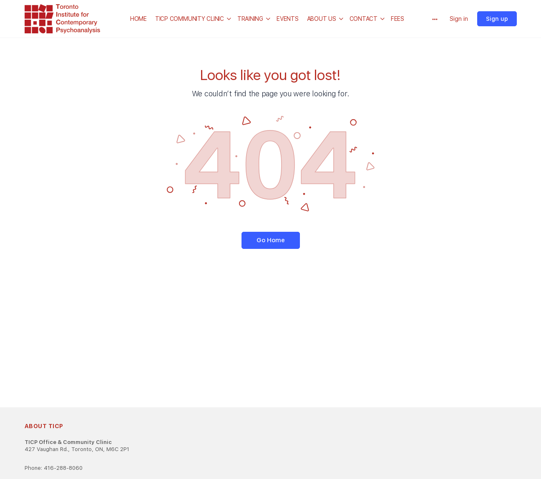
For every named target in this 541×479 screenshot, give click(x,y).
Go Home (271, 240)
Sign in (459, 18)
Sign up (497, 18)
